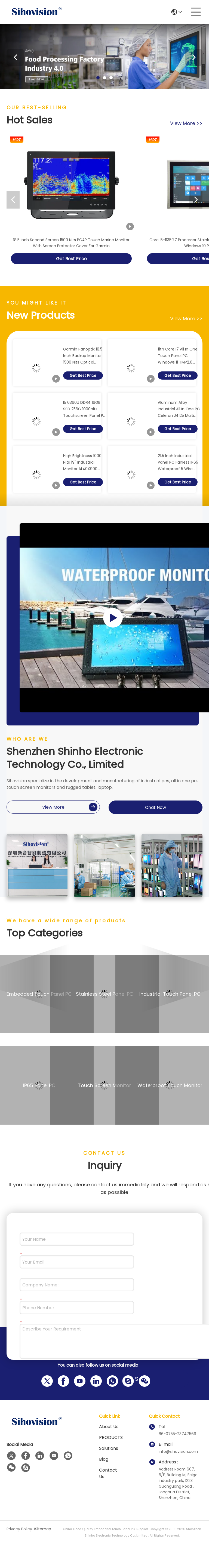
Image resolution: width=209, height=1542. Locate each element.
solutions (108, 1448)
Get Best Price (71, 259)
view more (186, 123)
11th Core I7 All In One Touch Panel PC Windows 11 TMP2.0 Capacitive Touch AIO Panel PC (178, 355)
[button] (98, 77)
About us (108, 1426)
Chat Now (155, 807)
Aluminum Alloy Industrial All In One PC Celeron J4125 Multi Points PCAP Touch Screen (179, 409)
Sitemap (43, 1529)
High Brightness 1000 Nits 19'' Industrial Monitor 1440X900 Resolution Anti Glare (82, 462)
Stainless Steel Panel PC (104, 994)
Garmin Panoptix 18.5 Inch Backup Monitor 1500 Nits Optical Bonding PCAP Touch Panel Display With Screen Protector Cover (83, 355)
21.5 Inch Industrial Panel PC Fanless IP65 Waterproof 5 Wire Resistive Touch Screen (178, 462)
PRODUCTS (111, 1437)
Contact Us (108, 1473)
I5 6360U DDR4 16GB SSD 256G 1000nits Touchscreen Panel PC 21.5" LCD (84, 409)
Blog (103, 1459)
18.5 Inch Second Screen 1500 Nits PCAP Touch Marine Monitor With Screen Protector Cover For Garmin (71, 243)
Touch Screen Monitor (104, 1085)
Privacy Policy (19, 1529)
